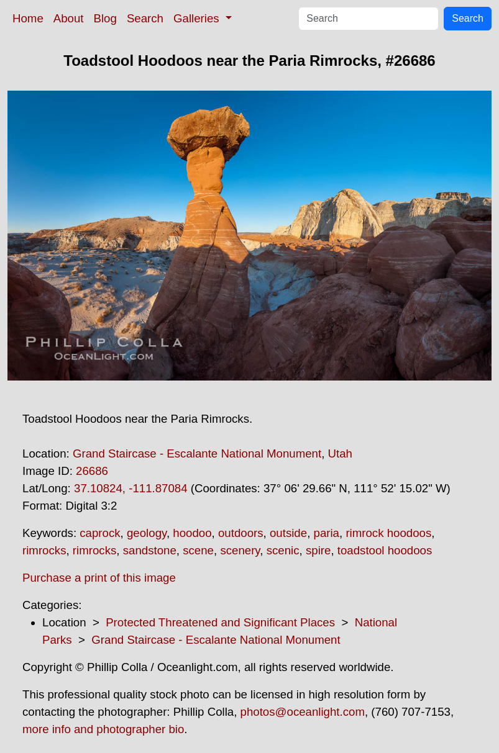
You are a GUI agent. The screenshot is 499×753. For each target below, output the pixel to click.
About (68, 18)
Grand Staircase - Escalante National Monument (197, 453)
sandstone (149, 550)
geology (147, 532)
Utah (340, 453)
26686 (92, 470)
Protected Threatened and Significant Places (220, 622)
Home (27, 18)
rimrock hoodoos (388, 532)
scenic (283, 550)
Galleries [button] (197, 18)
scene (198, 550)
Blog (105, 18)
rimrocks (44, 550)
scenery (240, 550)
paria (327, 532)
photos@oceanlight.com (302, 711)
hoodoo (192, 532)
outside (288, 532)
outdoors (240, 532)
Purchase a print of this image (99, 577)
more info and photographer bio (103, 729)
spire (318, 550)
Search (145, 18)
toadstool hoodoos (384, 550)
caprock (100, 532)
